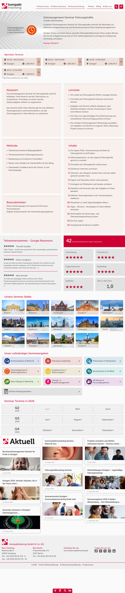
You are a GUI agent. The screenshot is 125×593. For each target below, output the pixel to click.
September (108, 419)
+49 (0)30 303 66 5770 (46, 556)
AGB (34, 565)
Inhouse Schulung (76, 6)
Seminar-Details (51, 43)
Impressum (87, 565)
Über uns (107, 6)
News (91, 6)
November (77, 430)
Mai (77, 409)
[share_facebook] (60, 591)
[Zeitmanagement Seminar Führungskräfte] (116, 7)
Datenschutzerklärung (70, 565)
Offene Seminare (58, 6)
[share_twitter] (64, 591)
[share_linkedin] (69, 591)
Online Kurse (43, 6)
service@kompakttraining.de (76, 550)
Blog (98, 6)
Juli (47, 419)
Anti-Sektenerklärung (48, 565)
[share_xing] (55, 591)
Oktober (47, 430)
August (78, 419)
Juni (108, 409)
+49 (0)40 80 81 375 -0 (15, 556)
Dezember (107, 430)
